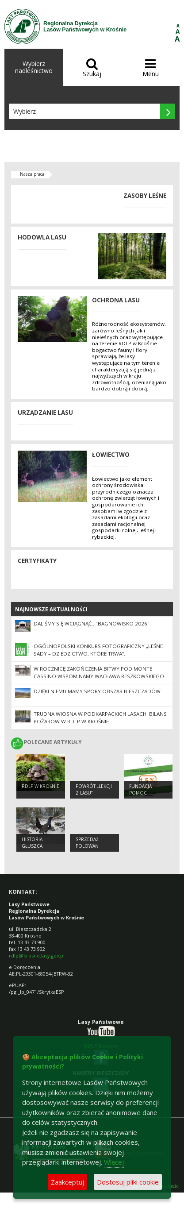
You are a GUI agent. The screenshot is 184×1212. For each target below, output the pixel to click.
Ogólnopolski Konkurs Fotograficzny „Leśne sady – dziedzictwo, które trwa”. (98, 650)
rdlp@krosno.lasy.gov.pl (37, 955)
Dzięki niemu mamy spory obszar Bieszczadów (97, 691)
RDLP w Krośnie (40, 786)
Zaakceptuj (67, 1181)
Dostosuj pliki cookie (128, 1181)
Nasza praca (32, 174)
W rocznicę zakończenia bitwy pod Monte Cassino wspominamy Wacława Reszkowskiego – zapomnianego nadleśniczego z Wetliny (101, 676)
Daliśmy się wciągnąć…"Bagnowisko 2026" (92, 623)
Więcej (114, 1162)
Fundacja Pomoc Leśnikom (140, 792)
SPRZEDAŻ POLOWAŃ (87, 842)
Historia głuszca (32, 842)
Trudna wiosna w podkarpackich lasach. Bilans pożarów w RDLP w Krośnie (100, 717)
